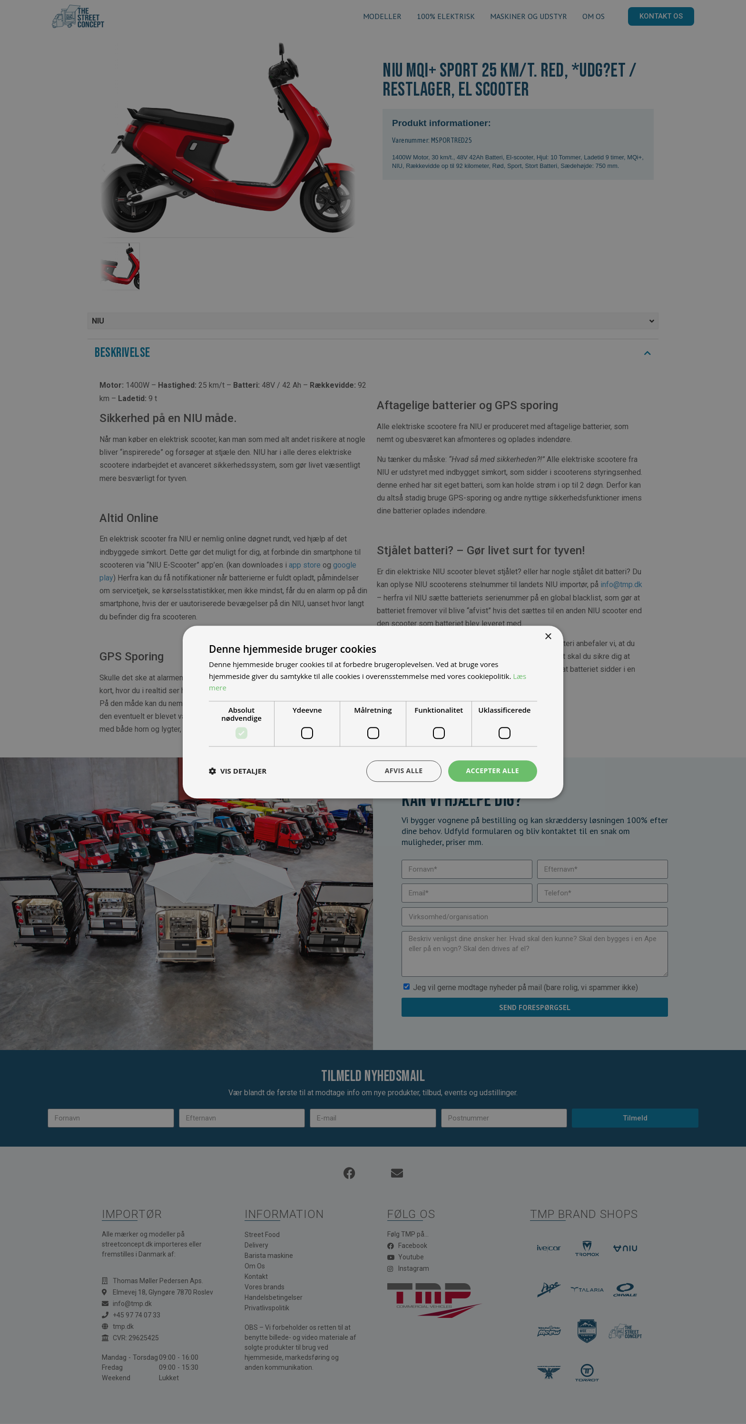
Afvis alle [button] (404, 770)
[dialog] (373, 712)
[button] (237, 771)
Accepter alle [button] (492, 770)
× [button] (547, 636)
